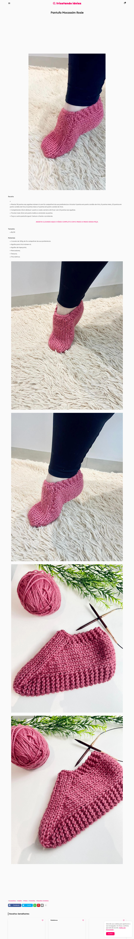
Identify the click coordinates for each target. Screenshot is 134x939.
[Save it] (125, 17)
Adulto (20, 900)
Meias (26, 900)
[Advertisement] (64, 34)
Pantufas (32, 900)
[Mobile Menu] (9, 3)
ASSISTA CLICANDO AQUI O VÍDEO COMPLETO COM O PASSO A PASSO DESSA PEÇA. (67, 222)
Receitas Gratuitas (43, 900)
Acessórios (12, 900)
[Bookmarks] (125, 3)
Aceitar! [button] (110, 934)
